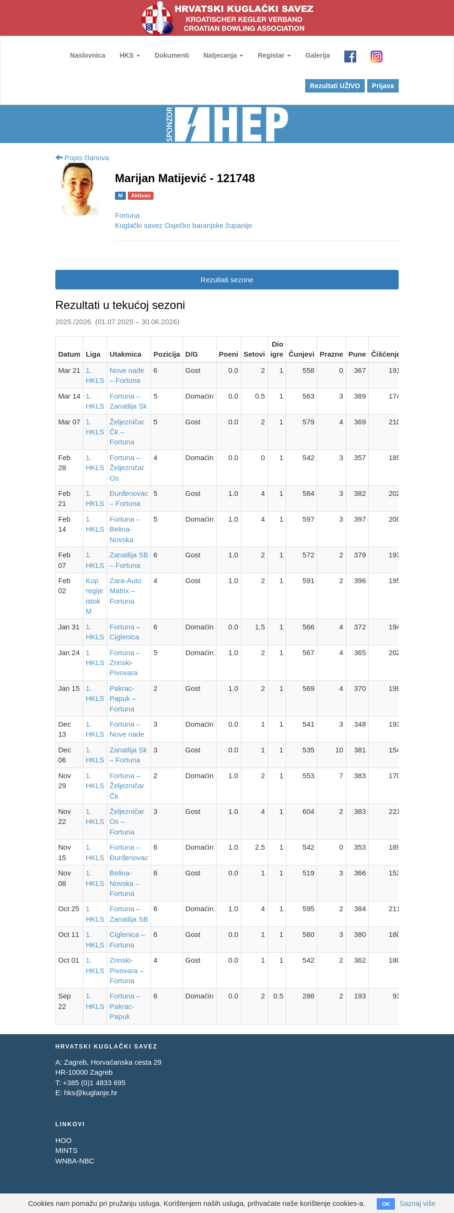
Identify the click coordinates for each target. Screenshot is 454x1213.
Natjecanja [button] (223, 55)
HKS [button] (129, 55)
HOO (63, 1140)
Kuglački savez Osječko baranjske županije (183, 225)
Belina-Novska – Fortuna (125, 883)
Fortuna (127, 215)
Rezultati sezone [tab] (227, 280)
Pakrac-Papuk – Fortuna (123, 698)
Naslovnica (87, 55)
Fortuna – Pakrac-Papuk (125, 1006)
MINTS (66, 1150)
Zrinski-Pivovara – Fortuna (127, 970)
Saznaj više (417, 1203)
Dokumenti (171, 55)
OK (386, 1204)
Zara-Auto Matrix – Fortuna (126, 590)
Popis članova (82, 158)
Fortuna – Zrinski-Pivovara (125, 662)
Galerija (317, 55)
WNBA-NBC (74, 1160)
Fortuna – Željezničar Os (127, 467)
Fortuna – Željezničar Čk (127, 785)
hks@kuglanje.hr (90, 1093)
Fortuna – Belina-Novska (125, 529)
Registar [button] (274, 55)
